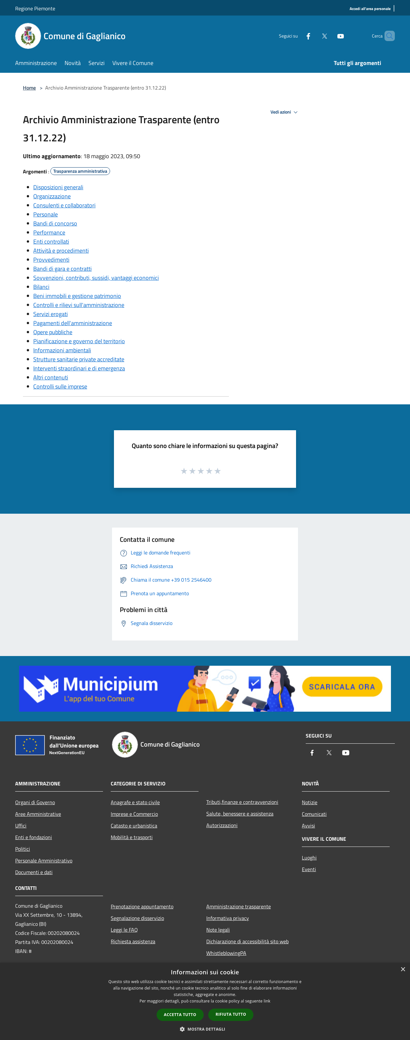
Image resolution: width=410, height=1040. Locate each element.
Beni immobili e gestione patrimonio (77, 295)
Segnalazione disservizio (137, 918)
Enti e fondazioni (33, 837)
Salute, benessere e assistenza (239, 813)
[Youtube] (329, 35)
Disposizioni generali (58, 187)
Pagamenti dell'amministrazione (72, 323)
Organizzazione (52, 196)
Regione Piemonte (35, 8)
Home (29, 88)
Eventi (309, 869)
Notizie (309, 802)
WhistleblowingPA (226, 953)
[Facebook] (297, 35)
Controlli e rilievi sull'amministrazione (78, 305)
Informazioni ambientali (62, 350)
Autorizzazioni (222, 825)
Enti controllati (51, 241)
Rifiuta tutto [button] (231, 1014)
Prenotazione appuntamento (142, 906)
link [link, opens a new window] (267, 1001)
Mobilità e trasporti (132, 837)
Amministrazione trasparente (238, 906)
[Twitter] (313, 35)
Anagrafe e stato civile (135, 802)
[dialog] (205, 1001)
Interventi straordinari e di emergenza (79, 368)
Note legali (218, 930)
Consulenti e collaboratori (64, 205)
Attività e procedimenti (61, 250)
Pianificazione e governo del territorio (79, 341)
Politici (22, 849)
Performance (49, 232)
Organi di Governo (35, 802)
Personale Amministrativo (43, 860)
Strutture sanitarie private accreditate (78, 359)
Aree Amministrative (38, 814)
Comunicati (314, 814)
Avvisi (308, 825)
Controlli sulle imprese (60, 386)
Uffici (20, 825)
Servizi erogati (50, 314)
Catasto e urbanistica (134, 825)
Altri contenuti (50, 377)
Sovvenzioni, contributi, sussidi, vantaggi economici (96, 277)
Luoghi (309, 857)
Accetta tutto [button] (180, 1014)
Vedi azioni (285, 112)
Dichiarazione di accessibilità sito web (247, 941)
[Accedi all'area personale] (370, 9)
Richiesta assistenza (133, 941)
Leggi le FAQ (124, 930)
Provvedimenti (51, 259)
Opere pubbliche (52, 332)
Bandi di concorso (55, 223)
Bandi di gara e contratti (62, 268)
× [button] (402, 969)
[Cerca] (387, 36)
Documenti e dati (34, 872)
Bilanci (41, 286)
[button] (205, 1029)
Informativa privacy (227, 918)
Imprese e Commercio (134, 814)
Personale (45, 214)
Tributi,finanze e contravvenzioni (242, 802)
